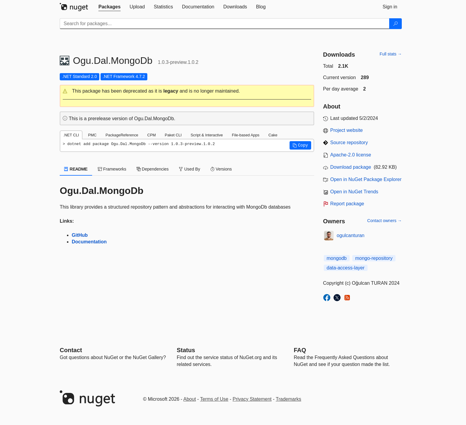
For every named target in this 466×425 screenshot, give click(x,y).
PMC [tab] (92, 135)
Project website (346, 130)
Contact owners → (384, 220)
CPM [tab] (151, 135)
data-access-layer (346, 267)
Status (186, 350)
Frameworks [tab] (112, 169)
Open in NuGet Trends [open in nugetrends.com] (354, 191)
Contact (71, 350)
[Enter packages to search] (224, 23)
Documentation (89, 241)
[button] (187, 91)
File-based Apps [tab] (246, 135)
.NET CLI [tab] (71, 135)
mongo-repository (374, 258)
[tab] (109, 6)
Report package (347, 203)
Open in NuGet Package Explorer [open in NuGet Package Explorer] (365, 179)
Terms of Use (214, 399)
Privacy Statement (252, 399)
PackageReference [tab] (122, 135)
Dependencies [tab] (153, 169)
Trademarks (288, 399)
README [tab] (76, 169)
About (189, 399)
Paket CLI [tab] (173, 135)
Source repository (349, 142)
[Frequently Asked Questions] (300, 350)
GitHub (80, 235)
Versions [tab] (221, 169)
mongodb (337, 258)
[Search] (395, 23)
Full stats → (391, 54)
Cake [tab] (272, 135)
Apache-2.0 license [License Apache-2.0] (350, 154)
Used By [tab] (189, 169)
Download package (350, 167)
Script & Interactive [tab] (207, 135)
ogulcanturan (351, 235)
